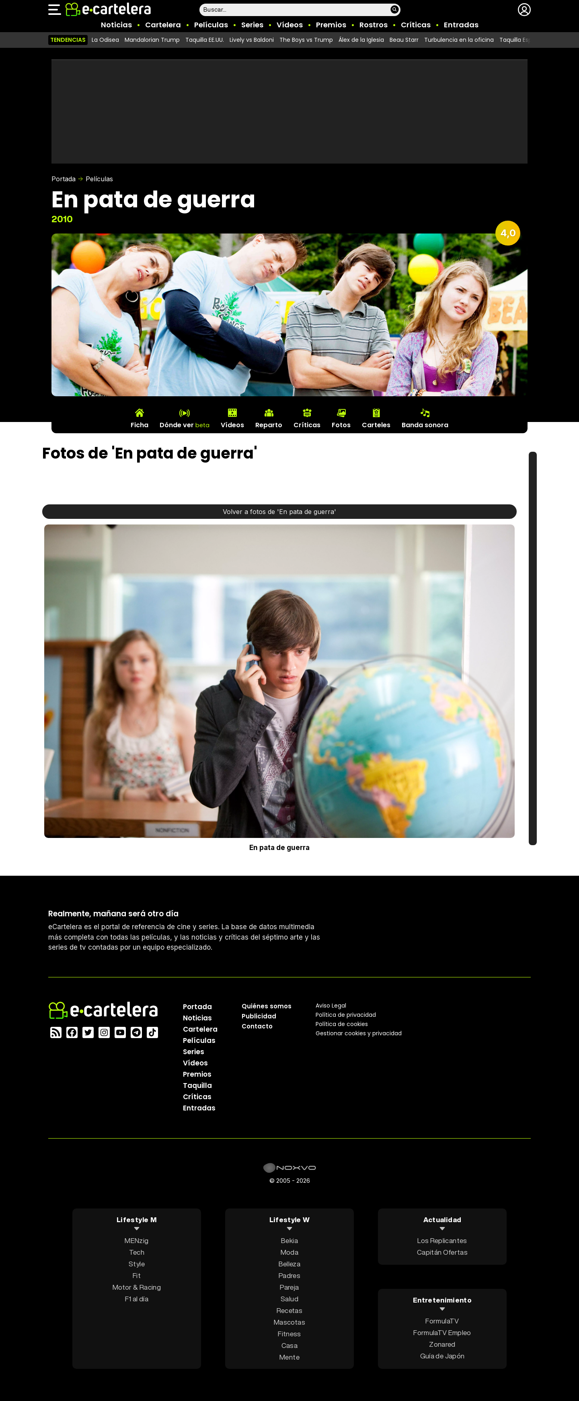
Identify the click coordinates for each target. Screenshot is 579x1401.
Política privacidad (346, 1015)
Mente (289, 1357)
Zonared (442, 1344)
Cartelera (163, 25)
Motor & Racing (137, 1287)
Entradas (461, 25)
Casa (289, 1345)
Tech (136, 1252)
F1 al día (136, 1299)
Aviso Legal (331, 1006)
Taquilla (197, 1085)
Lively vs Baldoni (252, 40)
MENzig (136, 1240)
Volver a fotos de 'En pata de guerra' (279, 512)
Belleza (289, 1264)
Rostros (373, 25)
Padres (289, 1275)
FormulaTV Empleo (442, 1332)
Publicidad (259, 1016)
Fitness (289, 1334)
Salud (289, 1299)
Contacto (257, 1026)
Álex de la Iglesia (361, 40)
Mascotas (289, 1322)
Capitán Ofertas (442, 1252)
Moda (289, 1252)
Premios (331, 25)
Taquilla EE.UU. (204, 40)
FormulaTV (442, 1321)
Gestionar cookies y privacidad (359, 1033)
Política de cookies (342, 1024)
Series (252, 25)
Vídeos (290, 25)
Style (137, 1264)
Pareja (289, 1287)
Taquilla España (521, 40)
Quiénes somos (267, 1006)
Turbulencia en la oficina (459, 40)
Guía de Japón (442, 1356)
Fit (137, 1275)
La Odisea (105, 40)
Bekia (289, 1240)
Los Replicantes (442, 1240)
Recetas (289, 1310)
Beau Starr (404, 40)
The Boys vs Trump (306, 40)
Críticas (416, 25)
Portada (63, 179)
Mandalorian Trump (152, 40)
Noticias (116, 25)
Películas (211, 25)
